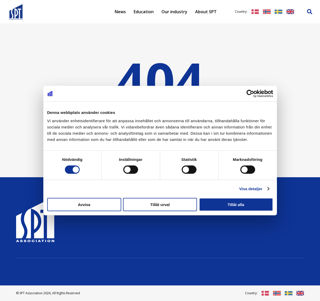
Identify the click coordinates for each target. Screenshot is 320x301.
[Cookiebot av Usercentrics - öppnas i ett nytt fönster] (250, 94)
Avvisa (84, 204)
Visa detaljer (250, 189)
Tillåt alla (236, 204)
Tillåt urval (160, 204)
